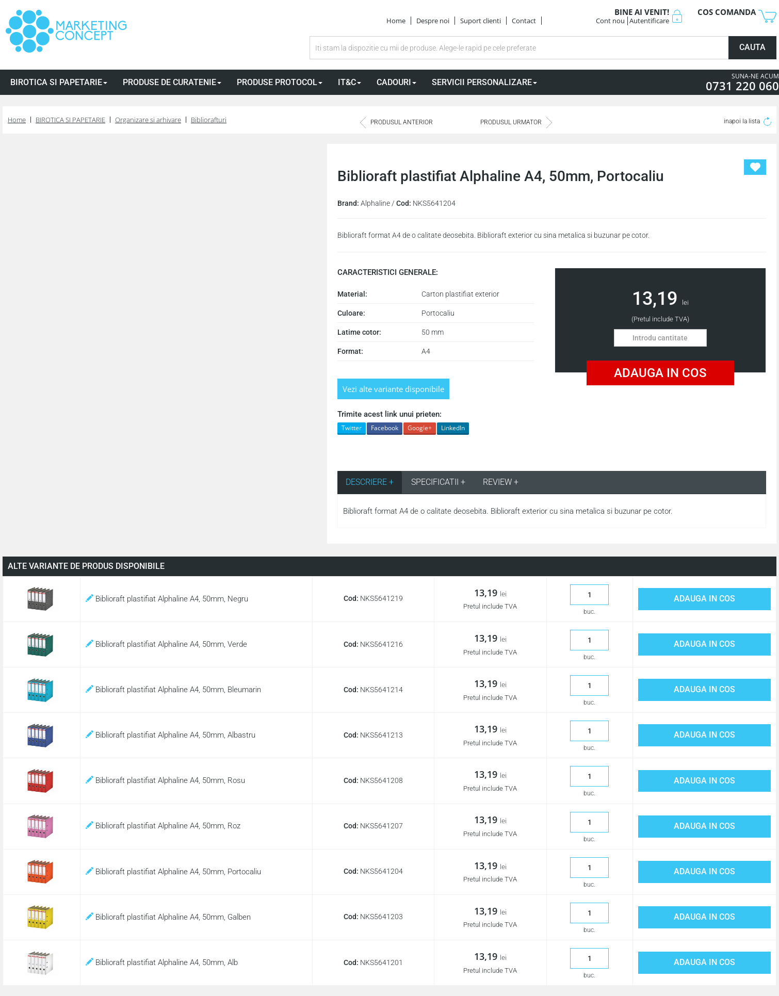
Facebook (384, 427)
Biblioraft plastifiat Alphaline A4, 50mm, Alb (162, 962)
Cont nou (610, 20)
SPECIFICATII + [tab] (438, 482)
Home (395, 20)
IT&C (349, 82)
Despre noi (432, 20)
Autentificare (649, 20)
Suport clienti (480, 20)
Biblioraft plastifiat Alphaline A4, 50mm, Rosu (165, 780)
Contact (524, 20)
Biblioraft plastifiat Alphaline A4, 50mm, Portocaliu (173, 871)
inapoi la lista (747, 121)
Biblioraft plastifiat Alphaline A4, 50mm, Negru (167, 598)
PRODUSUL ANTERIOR (396, 122)
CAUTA (752, 47)
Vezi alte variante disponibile (393, 389)
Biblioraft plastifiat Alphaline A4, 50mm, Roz (163, 825)
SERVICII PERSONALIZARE (484, 82)
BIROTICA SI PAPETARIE (58, 82)
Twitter (352, 427)
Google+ (420, 427)
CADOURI (396, 82)
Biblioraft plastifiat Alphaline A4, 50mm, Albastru (170, 735)
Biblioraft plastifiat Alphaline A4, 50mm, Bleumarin (173, 689)
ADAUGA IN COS (660, 373)
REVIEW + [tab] (500, 482)
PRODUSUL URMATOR (516, 122)
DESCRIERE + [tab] (370, 482)
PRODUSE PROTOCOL (279, 82)
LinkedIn (453, 427)
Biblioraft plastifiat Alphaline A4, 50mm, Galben (168, 917)
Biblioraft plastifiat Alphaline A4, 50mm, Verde (166, 644)
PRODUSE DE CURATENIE (172, 82)
